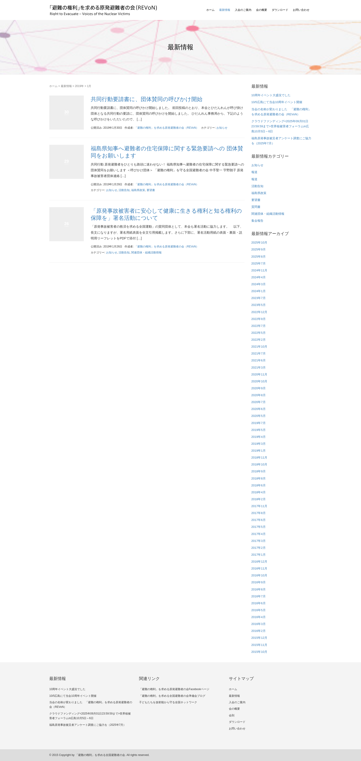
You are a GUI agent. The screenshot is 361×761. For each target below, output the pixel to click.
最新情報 (224, 10)
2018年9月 (258, 471)
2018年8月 (258, 478)
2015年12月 (259, 637)
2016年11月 (259, 568)
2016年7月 (258, 596)
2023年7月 (258, 298)
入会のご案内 (243, 10)
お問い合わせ (301, 10)
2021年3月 (258, 367)
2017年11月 (259, 506)
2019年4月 (258, 437)
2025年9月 (258, 249)
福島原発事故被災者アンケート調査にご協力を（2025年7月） (87, 724)
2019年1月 (258, 450)
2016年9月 (258, 582)
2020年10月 (259, 381)
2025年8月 (258, 256)
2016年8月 (258, 589)
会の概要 (261, 10)
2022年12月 (259, 312)
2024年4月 (258, 277)
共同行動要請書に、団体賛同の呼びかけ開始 (146, 99)
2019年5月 (258, 430)
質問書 (255, 207)
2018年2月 (258, 499)
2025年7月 (258, 263)
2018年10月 (259, 464)
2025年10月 (259, 242)
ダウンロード (280, 10)
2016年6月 (258, 603)
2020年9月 (258, 388)
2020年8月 (258, 395)
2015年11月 (259, 645)
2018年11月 (259, 457)
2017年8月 (258, 513)
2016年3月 (258, 624)
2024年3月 (258, 284)
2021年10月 (259, 346)
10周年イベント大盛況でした (271, 95)
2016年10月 (259, 575)
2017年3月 (258, 541)
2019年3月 (258, 443)
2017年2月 (258, 547)
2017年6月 (258, 520)
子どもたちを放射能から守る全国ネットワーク (168, 702)
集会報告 (257, 220)
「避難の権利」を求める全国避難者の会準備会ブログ (172, 695)
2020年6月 (258, 409)
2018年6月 (258, 485)
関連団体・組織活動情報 (146, 252)
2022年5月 (258, 332)
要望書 (151, 190)
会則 (231, 715)
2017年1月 (258, 554)
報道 (254, 172)
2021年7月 (258, 353)
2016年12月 (259, 561)
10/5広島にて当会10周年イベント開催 (277, 102)
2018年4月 (258, 492)
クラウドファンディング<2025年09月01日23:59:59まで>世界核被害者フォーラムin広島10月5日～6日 (280, 126)
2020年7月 (258, 402)
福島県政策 (138, 190)
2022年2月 (258, 339)
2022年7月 (258, 326)
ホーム (210, 10)
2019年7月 (258, 423)
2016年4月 (258, 617)
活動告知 (124, 190)
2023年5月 (258, 305)
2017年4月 (258, 534)
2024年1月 (258, 291)
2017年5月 (258, 527)
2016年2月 (258, 631)
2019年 (79, 86)
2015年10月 (259, 652)
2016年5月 (258, 610)
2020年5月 (258, 416)
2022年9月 (258, 319)
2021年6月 (258, 360)
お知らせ (221, 127)
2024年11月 (259, 270)
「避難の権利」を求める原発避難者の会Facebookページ (174, 689)
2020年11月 (259, 374)
